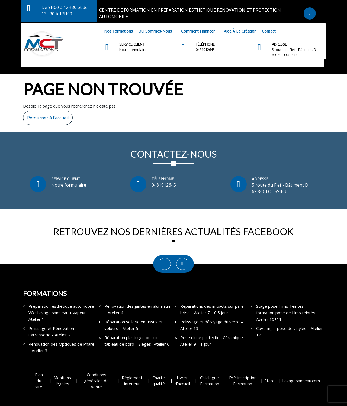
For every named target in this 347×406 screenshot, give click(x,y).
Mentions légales (62, 380)
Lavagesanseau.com (301, 380)
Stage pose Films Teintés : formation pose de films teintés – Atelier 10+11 (287, 312)
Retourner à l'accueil (46, 116)
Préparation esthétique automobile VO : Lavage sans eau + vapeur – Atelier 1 (61, 312)
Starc (269, 380)
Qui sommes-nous (155, 31)
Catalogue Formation (209, 380)
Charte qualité (158, 380)
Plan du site (39, 380)
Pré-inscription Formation (242, 380)
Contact (269, 31)
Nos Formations (118, 31)
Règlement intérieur (132, 380)
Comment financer (198, 31)
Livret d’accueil (182, 380)
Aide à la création (240, 31)
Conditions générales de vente (96, 380)
